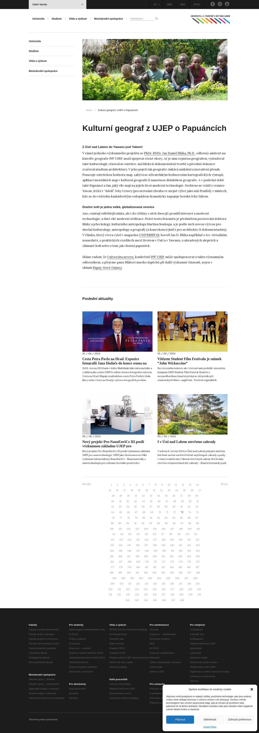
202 (141, 578)
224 (146, 589)
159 (146, 556)
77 (121, 517)
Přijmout (180, 719)
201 (132, 578)
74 (189, 512)
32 (143, 495)
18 (132, 490)
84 (173, 517)
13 (190, 484)
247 (173, 600)
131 (189, 539)
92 (143, 523)
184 (172, 567)
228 (181, 589)
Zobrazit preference (239, 719)
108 (181, 528)
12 (183, 484)
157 (129, 556)
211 (129, 583)
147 (138, 550)
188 (111, 572)
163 (180, 556)
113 (129, 534)
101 (120, 528)
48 (174, 501)
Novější (86, 484)
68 (144, 512)
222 (128, 589)
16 (117, 490)
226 (163, 589)
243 (137, 600)
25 (184, 490)
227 (172, 589)
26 (192, 490)
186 (189, 567)
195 (172, 572)
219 (197, 583)
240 (190, 594)
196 (181, 572)
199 (114, 578)
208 (195, 578)
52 (113, 506)
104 (146, 528)
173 (172, 561)
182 (154, 567)
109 (190, 528)
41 (120, 501)
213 (146, 583)
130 (181, 539)
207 (186, 578)
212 (138, 583)
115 (146, 534)
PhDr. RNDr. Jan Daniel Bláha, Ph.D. (169, 153)
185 (180, 567)
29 (120, 495)
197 (189, 572)
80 (143, 517)
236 (155, 594)
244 (146, 600)
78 (128, 517)
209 (112, 583)
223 (137, 589)
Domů (89, 110)
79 (136, 517)
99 (197, 523)
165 (198, 556)
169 (138, 561)
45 (151, 501)
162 (172, 556)
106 (163, 528)
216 (172, 583)
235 (146, 594)
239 (181, 594)
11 (176, 484)
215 (163, 583)
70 (159, 512)
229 (190, 589)
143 (197, 545)
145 (120, 550)
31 (136, 495)
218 (189, 583)
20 (146, 490)
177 (112, 567)
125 (138, 539)
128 (163, 539)
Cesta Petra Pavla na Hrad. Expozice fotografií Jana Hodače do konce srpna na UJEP (114, 363)
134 (120, 545)
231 (110, 594)
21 (154, 490)
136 (138, 545)
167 (121, 561)
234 (137, 594)
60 (173, 506)
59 (166, 506)
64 (112, 512)
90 (127, 523)
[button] (252, 689)
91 (135, 523)
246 (164, 600)
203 (150, 578)
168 (129, 561)
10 (169, 484)
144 (112, 550)
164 (189, 556)
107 (172, 528)
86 (189, 517)
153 (189, 550)
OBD (169, 4)
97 (182, 523)
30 (128, 495)
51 (198, 501)
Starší (224, 484)
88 (112, 523)
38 (189, 495)
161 (163, 556)
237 (163, 594)
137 (146, 545)
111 (114, 534)
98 (189, 523)
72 (174, 512)
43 (135, 501)
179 (129, 567)
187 (197, 567)
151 (172, 550)
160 (155, 556)
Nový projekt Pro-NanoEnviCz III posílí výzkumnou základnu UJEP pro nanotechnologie (113, 446)
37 (181, 495)
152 (181, 550)
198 (198, 572)
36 (173, 495)
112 (121, 534)
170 (147, 561)
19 (139, 490)
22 (161, 490)
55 (135, 506)
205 (168, 578)
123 (121, 539)
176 (197, 561)
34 (158, 495)
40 (112, 501)
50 (190, 501)
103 (137, 528)
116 (154, 534)
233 (128, 594)
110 (198, 528)
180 (138, 567)
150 (164, 550)
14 (197, 484)
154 (198, 550)
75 (197, 512)
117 (162, 534)
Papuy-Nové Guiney (107, 268)
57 (151, 506)
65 (120, 512)
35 (166, 495)
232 (119, 594)
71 (167, 512)
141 (180, 545)
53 (120, 506)
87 (197, 517)
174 (180, 561)
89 (120, 523)
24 (176, 490)
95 (166, 523)
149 (155, 550)
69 (151, 512)
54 (128, 506)
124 (129, 539)
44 (143, 501)
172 (163, 561)
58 (158, 506)
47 (166, 501)
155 (112, 556)
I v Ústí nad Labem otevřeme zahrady (187, 442)
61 (181, 506)
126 (146, 539)
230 (199, 589)
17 (125, 490)
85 (181, 517)
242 (128, 600)
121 (195, 534)
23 (169, 490)
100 (112, 528)
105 (155, 528)
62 (189, 506)
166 (112, 561)
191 (137, 572)
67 (136, 512)
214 (155, 583)
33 (151, 495)
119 (179, 534)
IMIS (182, 4)
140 (172, 545)
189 (120, 572)
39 (196, 495)
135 (129, 545)
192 (146, 572)
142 (189, 545)
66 (128, 512)
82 (158, 517)
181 (146, 567)
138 (154, 545)
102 (129, 528)
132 (197, 539)
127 (155, 539)
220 (111, 589)
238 (172, 594)
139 (163, 545)
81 (151, 517)
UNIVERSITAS (149, 235)
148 (147, 550)
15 (110, 490)
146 (129, 550)
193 (154, 572)
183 (163, 567)
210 (121, 583)
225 (154, 589)
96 (174, 523)
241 (199, 594)
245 (155, 600)
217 (180, 583)
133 (112, 545)
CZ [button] (156, 4)
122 (112, 539)
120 (187, 534)
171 (155, 561)
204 (159, 578)
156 (120, 556)
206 (177, 578)
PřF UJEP (157, 257)
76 (113, 517)
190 (129, 572)
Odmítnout (210, 719)
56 (143, 506)
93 (150, 523)
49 (182, 501)
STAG (196, 4)
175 (189, 561)
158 (137, 556)
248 (182, 600)
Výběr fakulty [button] (57, 4)
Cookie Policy (210, 727)
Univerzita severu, (120, 257)
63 (197, 506)
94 (158, 523)
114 (138, 534)
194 (163, 572)
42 (127, 501)
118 (170, 534)
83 (166, 517)
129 (172, 539)
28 (113, 495)
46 (159, 501)
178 (121, 567)
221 (119, 589)
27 (199, 490)
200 (123, 578)
